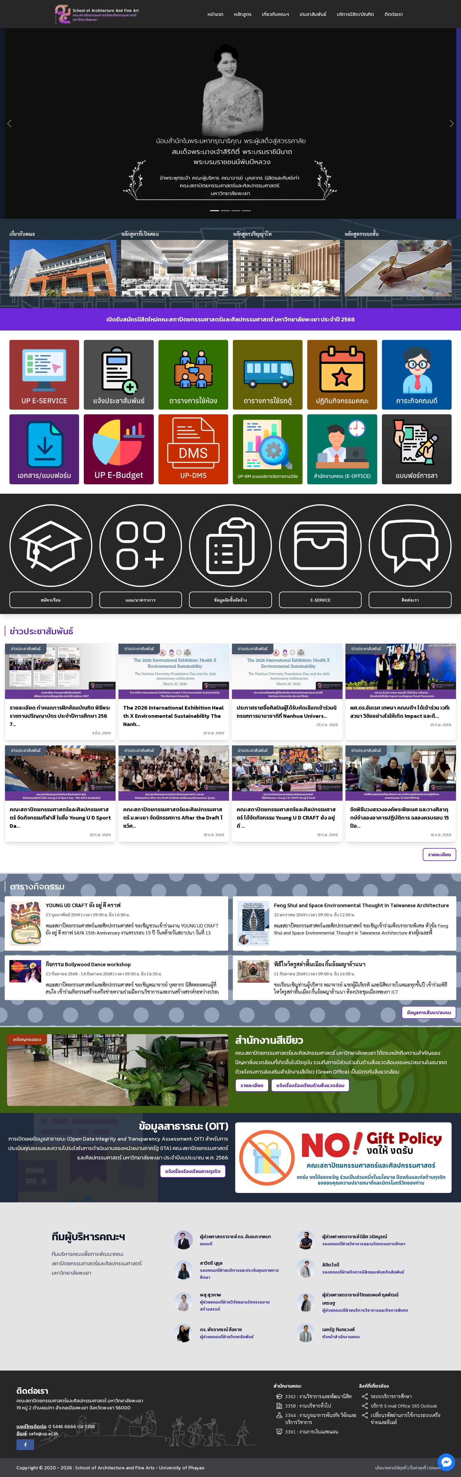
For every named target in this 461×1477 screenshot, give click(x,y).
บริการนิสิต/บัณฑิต (355, 14)
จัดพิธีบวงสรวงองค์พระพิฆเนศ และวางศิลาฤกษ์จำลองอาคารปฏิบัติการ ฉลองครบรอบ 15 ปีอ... (399, 817)
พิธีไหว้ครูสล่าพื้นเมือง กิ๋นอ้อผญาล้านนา (319, 964)
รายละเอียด (439, 854)
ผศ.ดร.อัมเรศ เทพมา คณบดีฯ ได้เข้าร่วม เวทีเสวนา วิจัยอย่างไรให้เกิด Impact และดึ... (400, 712)
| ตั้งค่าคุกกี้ (416, 1468)
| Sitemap (436, 1468)
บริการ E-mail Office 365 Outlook (404, 1406)
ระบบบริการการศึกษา (391, 1396)
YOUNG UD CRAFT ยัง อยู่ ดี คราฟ (83, 905)
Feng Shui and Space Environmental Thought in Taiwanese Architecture (361, 905)
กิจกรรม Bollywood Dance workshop (88, 964)
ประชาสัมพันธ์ (313, 14)
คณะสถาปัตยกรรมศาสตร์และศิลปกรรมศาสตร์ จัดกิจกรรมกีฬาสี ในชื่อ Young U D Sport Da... (60, 817)
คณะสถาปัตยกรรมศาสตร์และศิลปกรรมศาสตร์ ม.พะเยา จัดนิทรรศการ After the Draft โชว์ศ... (172, 817)
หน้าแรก (215, 14)
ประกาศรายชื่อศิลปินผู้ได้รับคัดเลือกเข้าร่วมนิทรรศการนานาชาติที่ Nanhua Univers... (287, 712)
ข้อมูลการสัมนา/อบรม (429, 1012)
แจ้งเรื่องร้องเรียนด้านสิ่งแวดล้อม (310, 1085)
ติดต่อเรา (394, 14)
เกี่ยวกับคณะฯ (275, 14)
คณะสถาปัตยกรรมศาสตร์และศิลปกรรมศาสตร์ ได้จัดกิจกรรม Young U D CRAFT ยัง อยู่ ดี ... (286, 817)
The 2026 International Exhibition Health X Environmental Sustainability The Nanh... (173, 716)
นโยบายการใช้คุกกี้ (390, 1468)
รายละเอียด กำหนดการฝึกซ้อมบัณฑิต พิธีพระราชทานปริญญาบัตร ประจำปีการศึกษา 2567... (60, 716)
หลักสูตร (242, 14)
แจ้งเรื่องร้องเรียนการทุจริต (193, 1171)
